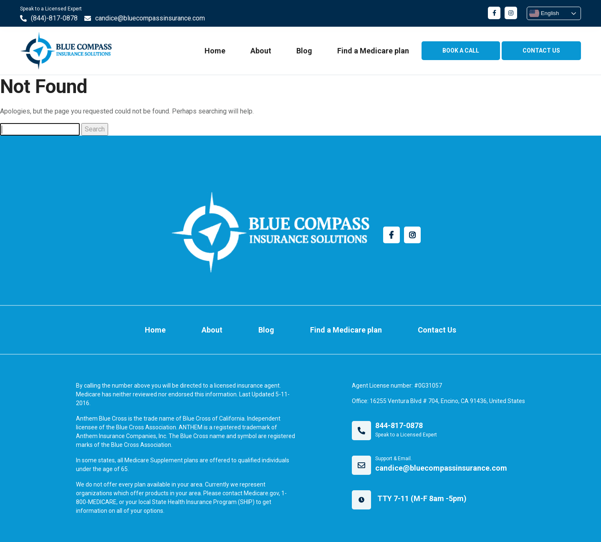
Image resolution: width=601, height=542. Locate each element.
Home (215, 50)
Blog (304, 50)
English (544, 13)
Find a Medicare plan (373, 50)
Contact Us (437, 329)
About (260, 50)
